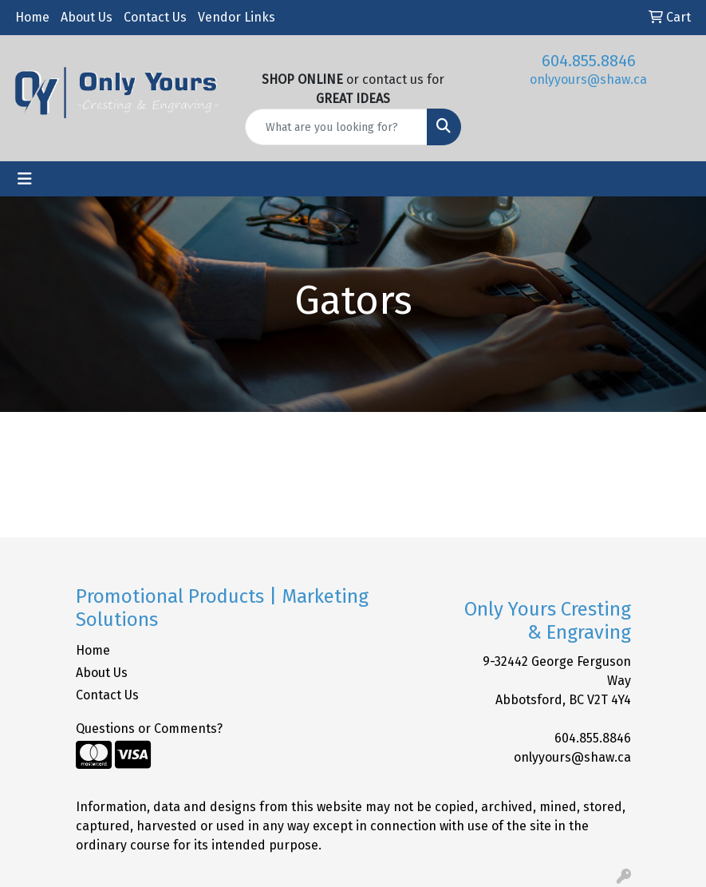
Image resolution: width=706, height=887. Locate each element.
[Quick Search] (336, 127)
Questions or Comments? (149, 728)
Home (32, 17)
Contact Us (155, 17)
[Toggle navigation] (24, 179)
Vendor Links (236, 17)
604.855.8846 (589, 60)
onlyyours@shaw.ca (588, 79)
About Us (86, 17)
